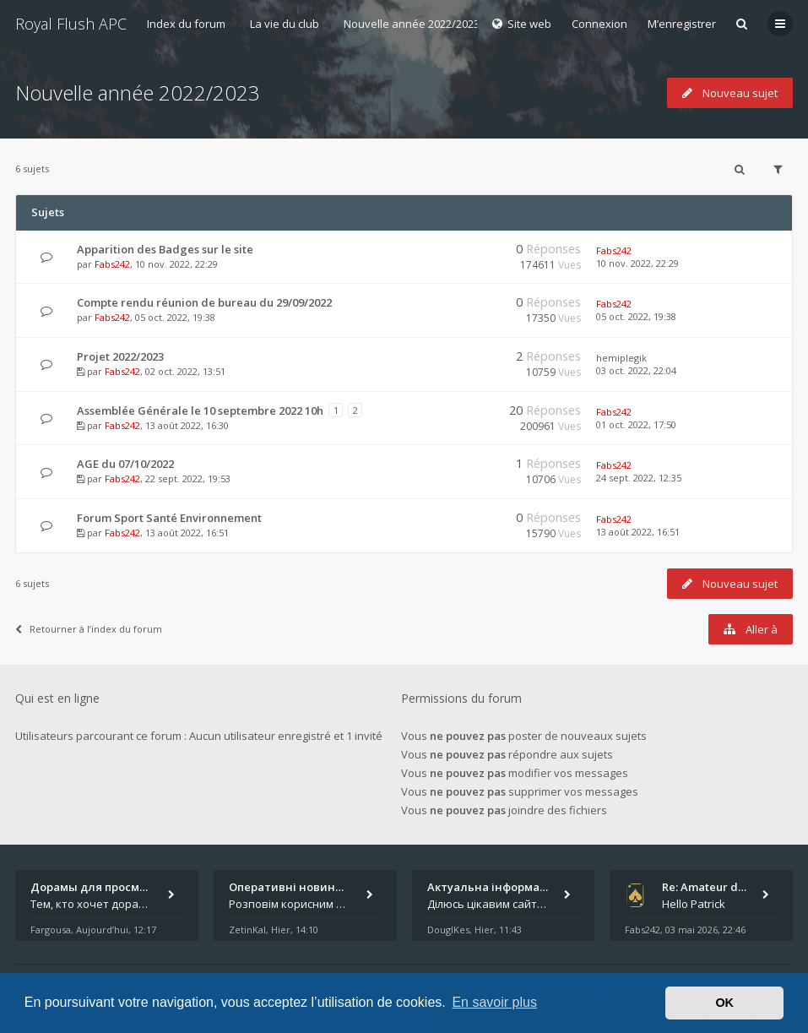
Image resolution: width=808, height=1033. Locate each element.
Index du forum (186, 23)
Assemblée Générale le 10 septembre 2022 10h (200, 410)
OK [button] (724, 1002)
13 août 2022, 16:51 (638, 531)
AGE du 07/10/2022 (125, 463)
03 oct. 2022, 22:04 (636, 370)
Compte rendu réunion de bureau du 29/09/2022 (204, 302)
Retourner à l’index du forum (88, 629)
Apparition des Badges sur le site (165, 249)
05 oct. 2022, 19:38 (636, 316)
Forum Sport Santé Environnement (169, 517)
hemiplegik (621, 357)
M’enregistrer (682, 23)
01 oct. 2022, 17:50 (636, 424)
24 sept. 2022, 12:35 (638, 477)
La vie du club (284, 23)
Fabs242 (112, 264)
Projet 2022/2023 (120, 356)
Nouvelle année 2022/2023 (412, 23)
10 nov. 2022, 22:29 (637, 263)
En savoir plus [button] (494, 1002)
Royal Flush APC (71, 24)
